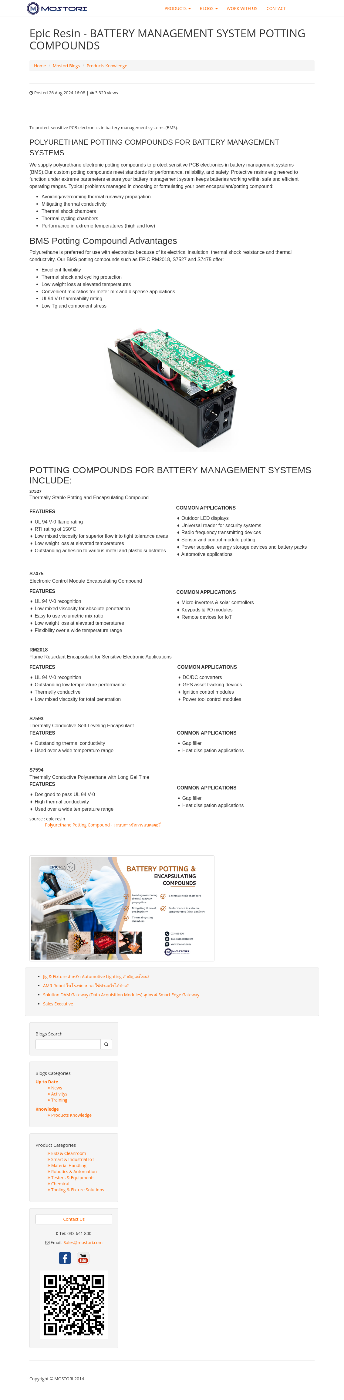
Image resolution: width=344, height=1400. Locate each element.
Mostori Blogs (66, 66)
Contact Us (74, 1219)
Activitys (57, 1094)
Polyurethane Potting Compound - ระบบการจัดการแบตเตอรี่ (103, 825)
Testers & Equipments (71, 1177)
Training (57, 1100)
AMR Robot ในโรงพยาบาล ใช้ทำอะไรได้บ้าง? (86, 985)
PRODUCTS (178, 8)
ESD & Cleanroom (67, 1153)
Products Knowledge (107, 66)
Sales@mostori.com (83, 1242)
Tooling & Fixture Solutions (76, 1190)
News (55, 1088)
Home (40, 66)
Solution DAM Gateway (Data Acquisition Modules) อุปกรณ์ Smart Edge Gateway (121, 995)
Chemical (58, 1183)
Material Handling (67, 1165)
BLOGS (209, 8)
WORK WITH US (242, 8)
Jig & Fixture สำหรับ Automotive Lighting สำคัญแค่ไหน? (96, 976)
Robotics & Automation (72, 1171)
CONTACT (276, 8)
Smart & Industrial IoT (71, 1159)
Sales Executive (58, 1004)
